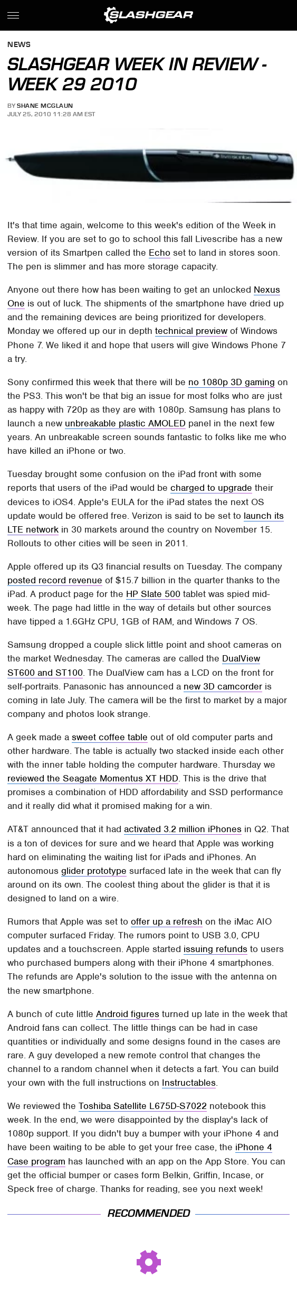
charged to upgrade (211, 487)
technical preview (191, 331)
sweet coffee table (110, 737)
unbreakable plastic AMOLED (125, 423)
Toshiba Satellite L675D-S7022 (143, 1106)
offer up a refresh (167, 921)
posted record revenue (54, 580)
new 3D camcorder (223, 686)
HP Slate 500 (153, 594)
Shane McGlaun (45, 105)
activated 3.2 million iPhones (183, 829)
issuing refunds (215, 949)
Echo (159, 252)
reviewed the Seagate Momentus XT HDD (92, 778)
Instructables (189, 1082)
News (19, 45)
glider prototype (94, 871)
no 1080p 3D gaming (231, 382)
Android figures (127, 1014)
